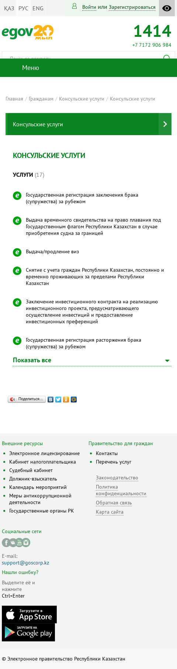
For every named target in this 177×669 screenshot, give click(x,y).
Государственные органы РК (41, 510)
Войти (89, 7)
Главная (14, 98)
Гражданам (41, 98)
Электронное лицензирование (44, 453)
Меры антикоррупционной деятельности (40, 499)
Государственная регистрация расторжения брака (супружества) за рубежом (83, 343)
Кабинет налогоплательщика (42, 461)
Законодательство (117, 477)
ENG (38, 8)
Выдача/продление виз (52, 251)
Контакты (107, 453)
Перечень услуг (113, 461)
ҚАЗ (9, 8)
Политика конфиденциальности (121, 490)
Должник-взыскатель (33, 478)
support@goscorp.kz (25, 562)
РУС (23, 8)
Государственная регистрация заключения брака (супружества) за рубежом (82, 198)
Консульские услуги (81, 98)
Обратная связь (114, 502)
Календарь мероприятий (38, 487)
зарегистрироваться (132, 7)
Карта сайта (110, 511)
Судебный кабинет (31, 470)
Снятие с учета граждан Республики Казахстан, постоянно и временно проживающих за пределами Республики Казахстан (95, 276)
